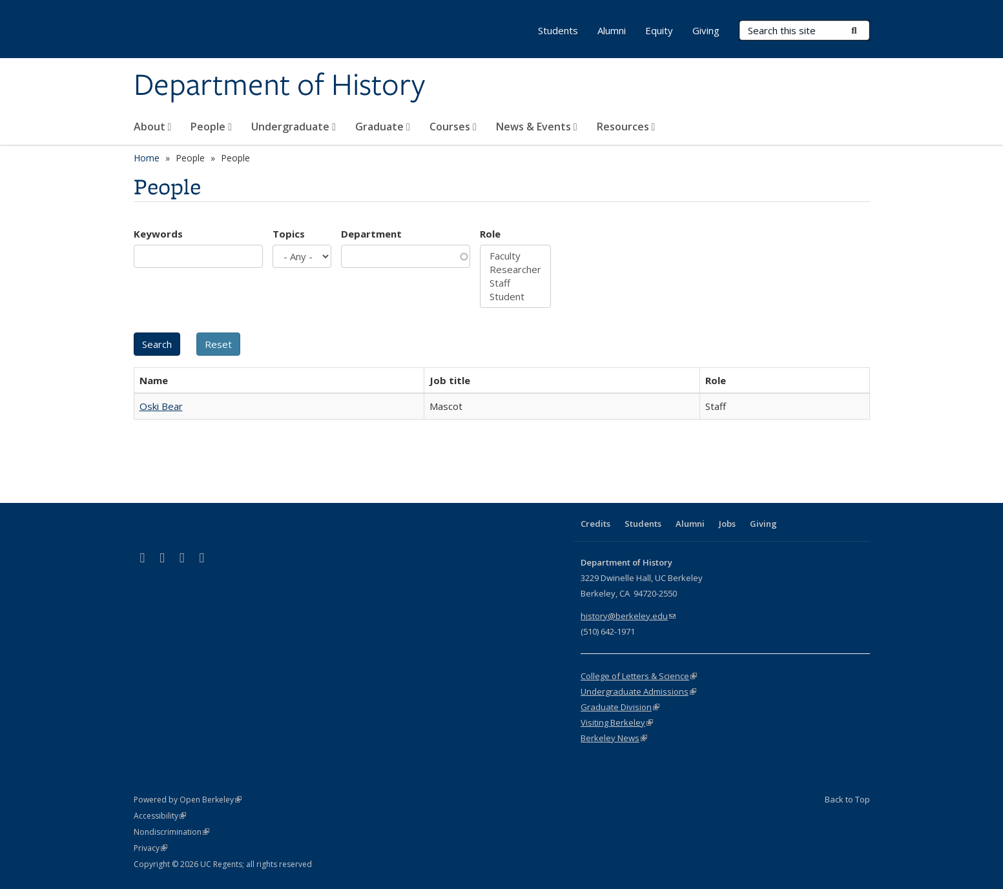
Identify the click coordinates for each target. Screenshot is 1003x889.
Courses (453, 126)
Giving (705, 30)
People (211, 126)
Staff (515, 283)
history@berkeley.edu (628, 616)
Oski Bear (161, 406)
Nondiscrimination (171, 831)
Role (490, 233)
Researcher (515, 269)
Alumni (611, 30)
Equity (659, 30)
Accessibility (160, 815)
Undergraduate (293, 126)
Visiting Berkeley (617, 722)
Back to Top (847, 799)
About (153, 126)
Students (558, 30)
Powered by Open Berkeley (188, 799)
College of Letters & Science (639, 676)
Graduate (382, 126)
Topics (289, 233)
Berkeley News (614, 738)
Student (515, 296)
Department (371, 233)
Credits (595, 523)
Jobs (727, 523)
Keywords (158, 233)
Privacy (150, 848)
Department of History (279, 85)
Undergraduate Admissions (638, 691)
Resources (626, 126)
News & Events (536, 126)
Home (147, 158)
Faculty (515, 256)
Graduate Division (620, 707)
